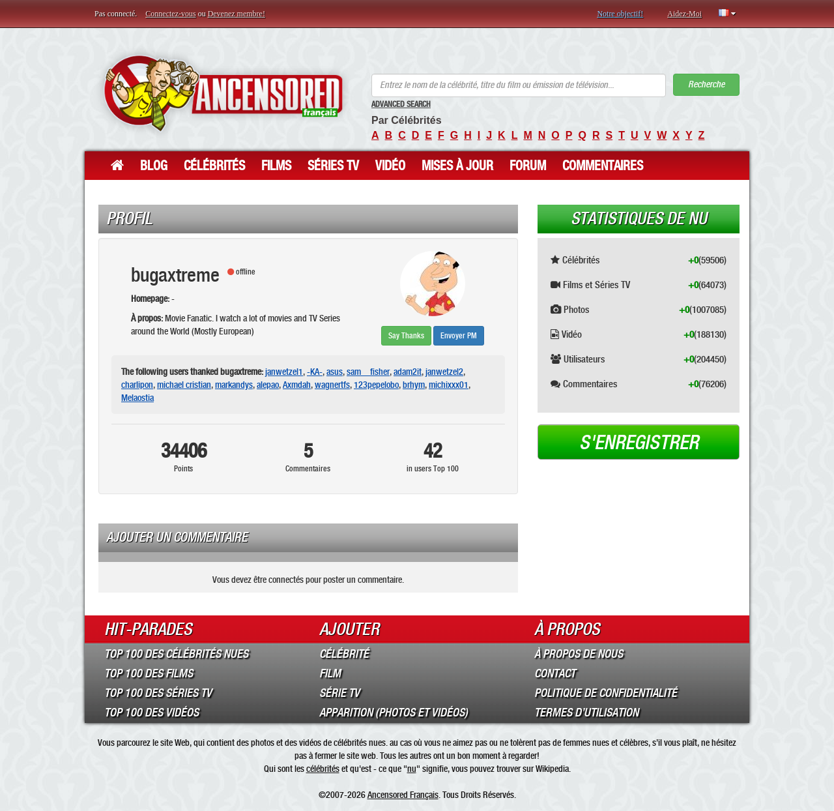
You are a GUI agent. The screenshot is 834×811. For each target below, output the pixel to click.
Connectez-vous (170, 13)
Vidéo (390, 165)
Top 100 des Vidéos (151, 712)
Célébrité (344, 654)
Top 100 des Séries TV (158, 693)
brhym (414, 384)
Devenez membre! (236, 13)
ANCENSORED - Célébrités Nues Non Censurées (223, 93)
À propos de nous (578, 654)
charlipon (137, 384)
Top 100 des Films (148, 673)
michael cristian (184, 384)
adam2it (408, 371)
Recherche (706, 84)
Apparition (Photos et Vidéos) (393, 712)
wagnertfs (332, 384)
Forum (528, 165)
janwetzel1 (284, 371)
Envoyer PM (458, 335)
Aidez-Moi (684, 13)
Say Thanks (406, 335)
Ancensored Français (403, 794)
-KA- (315, 371)
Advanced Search (401, 104)
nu (411, 768)
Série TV (339, 693)
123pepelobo (376, 384)
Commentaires (602, 165)
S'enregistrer (638, 442)
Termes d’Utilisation (586, 712)
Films (276, 165)
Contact (554, 673)
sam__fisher (368, 371)
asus (334, 371)
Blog (153, 165)
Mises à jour (457, 165)
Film (330, 673)
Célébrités (214, 165)
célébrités (322, 768)
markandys (234, 384)
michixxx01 (448, 384)
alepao (268, 384)
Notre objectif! (620, 13)
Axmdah (297, 384)
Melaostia (137, 397)
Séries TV (333, 165)
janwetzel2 (444, 371)
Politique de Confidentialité (605, 693)
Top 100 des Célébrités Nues (176, 654)
